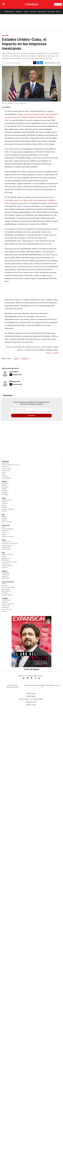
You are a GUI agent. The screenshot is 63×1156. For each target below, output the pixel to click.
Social (4, 556)
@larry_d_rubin (52, 353)
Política (26, 11)
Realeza (5, 501)
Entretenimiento (7, 529)
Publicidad (31, 693)
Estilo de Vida (7, 609)
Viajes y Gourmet (8, 509)
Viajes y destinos (8, 604)
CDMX (4, 489)
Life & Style (6, 525)
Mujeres (5, 476)
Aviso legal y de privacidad (31, 699)
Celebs (4, 520)
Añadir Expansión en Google (53, 62)
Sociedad (5, 494)
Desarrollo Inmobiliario (10, 543)
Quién (4, 498)
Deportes (5, 530)
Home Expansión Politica (10, 465)
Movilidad (5, 560)
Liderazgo (5, 574)
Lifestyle (5, 593)
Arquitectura (6, 547)
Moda (4, 505)
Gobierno (5, 483)
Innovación (6, 563)
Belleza (4, 507)
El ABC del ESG (7, 565)
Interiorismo (6, 549)
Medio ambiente (7, 554)
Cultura (4, 511)
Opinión (5, 35)
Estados (5, 490)
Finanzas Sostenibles (9, 562)
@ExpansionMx (17, 374)
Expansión (5, 461)
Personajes (6, 605)
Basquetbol (6, 589)
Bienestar (5, 607)
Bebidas (5, 602)
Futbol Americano (8, 587)
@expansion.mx (31, 677)
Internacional (41, 11)
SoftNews (24, 358)
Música (4, 534)
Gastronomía (6, 600)
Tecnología (50, 11)
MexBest (5, 598)
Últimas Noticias (9, 11)
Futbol (4, 583)
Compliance (31, 696)
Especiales (6, 578)
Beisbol (4, 585)
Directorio (31, 705)
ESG (3, 474)
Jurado (4, 611)
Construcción (6, 541)
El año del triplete (31, 669)
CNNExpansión (14, 381)
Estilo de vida (7, 522)
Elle (3, 514)
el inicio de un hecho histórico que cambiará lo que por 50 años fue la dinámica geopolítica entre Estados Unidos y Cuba (31, 117)
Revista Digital (58, 4)
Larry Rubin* (14, 372)
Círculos (5, 503)
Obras (58, 11)
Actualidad (5, 572)
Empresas (19, 11)
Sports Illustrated (8, 582)
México (4, 485)
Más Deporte (6, 591)
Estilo (4, 527)
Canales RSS (31, 702)
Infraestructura (7, 545)
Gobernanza (6, 558)
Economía (33, 11)
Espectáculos (6, 499)
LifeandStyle (6, 478)
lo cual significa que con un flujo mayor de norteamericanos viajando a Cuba (30, 200)
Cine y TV (5, 532)
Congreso (5, 487)
